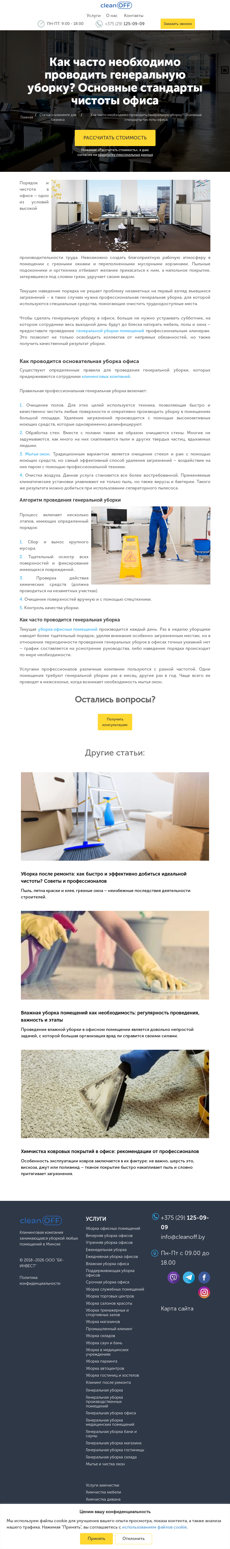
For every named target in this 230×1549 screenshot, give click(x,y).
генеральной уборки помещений (110, 330)
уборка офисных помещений (68, 629)
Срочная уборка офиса (107, 1282)
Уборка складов (100, 1336)
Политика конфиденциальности (40, 1280)
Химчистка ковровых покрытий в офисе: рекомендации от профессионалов (110, 1151)
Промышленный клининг (109, 1328)
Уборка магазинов (103, 1322)
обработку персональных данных (125, 155)
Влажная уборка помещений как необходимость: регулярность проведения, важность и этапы (110, 1016)
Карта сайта (177, 1308)
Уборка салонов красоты (109, 1303)
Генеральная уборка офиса (111, 1413)
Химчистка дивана (103, 1499)
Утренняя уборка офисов (109, 1242)
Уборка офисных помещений (113, 1228)
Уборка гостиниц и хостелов (112, 1375)
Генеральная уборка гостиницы (115, 1450)
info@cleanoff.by (183, 1236)
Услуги (94, 15)
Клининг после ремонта (108, 1382)
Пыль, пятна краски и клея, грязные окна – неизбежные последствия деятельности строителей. (106, 893)
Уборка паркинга (101, 1361)
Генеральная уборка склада (111, 1457)
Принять (96, 1538)
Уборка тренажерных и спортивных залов (107, 1312)
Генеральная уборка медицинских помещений (110, 1422)
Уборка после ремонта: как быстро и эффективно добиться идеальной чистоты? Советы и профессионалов (104, 877)
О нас (112, 15)
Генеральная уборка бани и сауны (111, 1433)
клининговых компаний (106, 376)
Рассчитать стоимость (115, 138)
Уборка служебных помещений (115, 1289)
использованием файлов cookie (154, 1527)
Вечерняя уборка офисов (109, 1235)
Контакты (133, 15)
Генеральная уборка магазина (113, 1443)
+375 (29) (125, 24)
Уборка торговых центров (110, 1296)
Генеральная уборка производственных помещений (104, 1401)
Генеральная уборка (104, 1390)
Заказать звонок (178, 24)
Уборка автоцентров (105, 1368)
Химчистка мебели (103, 1492)
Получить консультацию (115, 722)
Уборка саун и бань (104, 1343)
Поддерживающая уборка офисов (110, 1273)
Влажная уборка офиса (107, 1263)
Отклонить (133, 1538)
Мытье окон (37, 453)
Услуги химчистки (102, 1485)
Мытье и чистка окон (105, 1464)
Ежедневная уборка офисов (112, 1256)
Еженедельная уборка (106, 1249)
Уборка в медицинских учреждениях (107, 1352)
